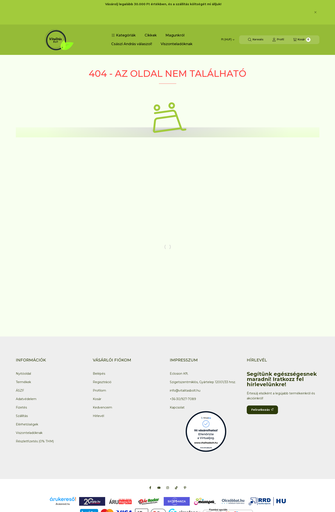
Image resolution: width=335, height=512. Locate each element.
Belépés (99, 374)
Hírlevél (98, 416)
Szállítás (22, 416)
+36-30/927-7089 (183, 399)
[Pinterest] (185, 487)
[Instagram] (167, 487)
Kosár (97, 399)
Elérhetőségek (27, 424)
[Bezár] (315, 12)
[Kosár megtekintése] (302, 39)
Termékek (23, 382)
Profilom (99, 390)
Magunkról (175, 35)
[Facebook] (150, 487)
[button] (123, 35)
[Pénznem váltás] (228, 39)
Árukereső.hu (63, 504)
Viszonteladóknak (177, 44)
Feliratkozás (262, 409)
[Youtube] (159, 487)
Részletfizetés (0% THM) (35, 441)
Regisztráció (102, 382)
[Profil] (278, 39)
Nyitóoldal (23, 374)
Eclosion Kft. (179, 374)
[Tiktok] (176, 487)
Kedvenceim (102, 407)
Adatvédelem (26, 399)
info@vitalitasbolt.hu (185, 390)
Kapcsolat (177, 407)
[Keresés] (255, 39)
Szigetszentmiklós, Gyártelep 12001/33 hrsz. (203, 382)
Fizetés (21, 407)
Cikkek (151, 35)
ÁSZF (20, 390)
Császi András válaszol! (131, 44)
